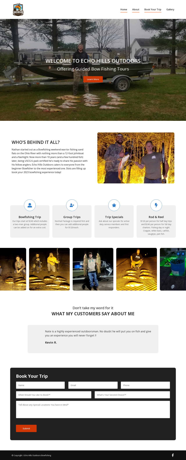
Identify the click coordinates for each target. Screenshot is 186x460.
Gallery (170, 9)
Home (123, 9)
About (135, 9)
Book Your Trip (152, 9)
